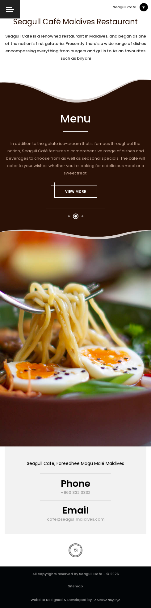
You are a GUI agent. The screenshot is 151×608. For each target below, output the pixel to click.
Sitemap (75, 586)
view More (70, 190)
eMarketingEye (106, 600)
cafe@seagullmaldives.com (75, 519)
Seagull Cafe (124, 7)
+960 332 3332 (75, 492)
